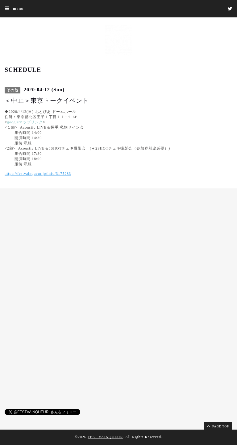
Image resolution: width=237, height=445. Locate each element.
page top (217, 425)
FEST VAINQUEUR (105, 437)
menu (14, 8)
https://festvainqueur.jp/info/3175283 (38, 173)
